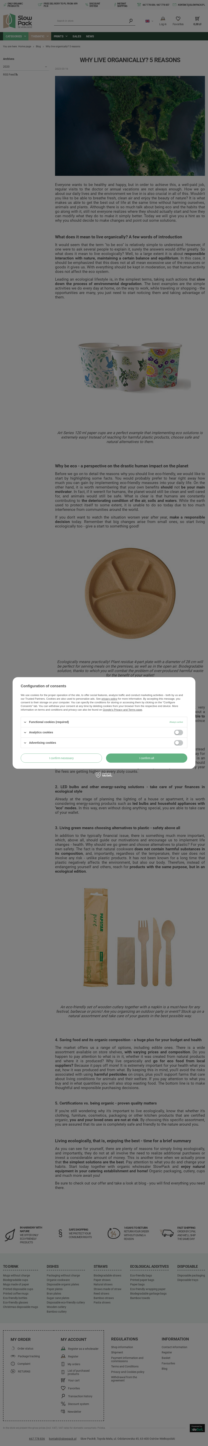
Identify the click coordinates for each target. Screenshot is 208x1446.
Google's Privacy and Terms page (122, 709)
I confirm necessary (61, 758)
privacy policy (109, 698)
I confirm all (146, 758)
